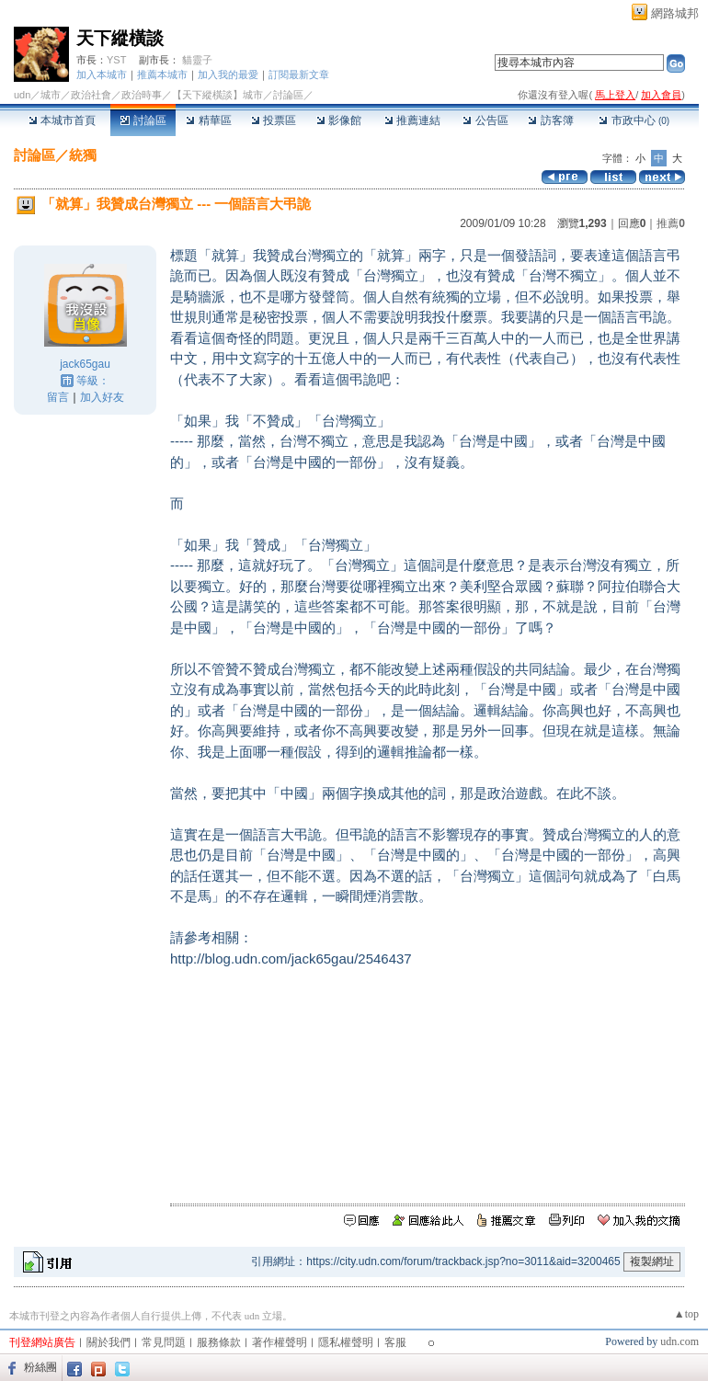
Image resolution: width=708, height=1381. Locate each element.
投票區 (273, 120)
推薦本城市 (162, 74)
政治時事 (141, 94)
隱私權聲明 (345, 1342)
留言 (58, 397)
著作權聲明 (279, 1342)
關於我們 (108, 1342)
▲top (686, 1313)
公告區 (485, 120)
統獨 (83, 155)
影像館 (338, 120)
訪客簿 (550, 120)
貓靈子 (197, 59)
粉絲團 (40, 1367)
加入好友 (102, 397)
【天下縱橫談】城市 (217, 94)
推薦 (671, 223)
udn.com (679, 1341)
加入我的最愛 (228, 74)
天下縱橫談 (120, 38)
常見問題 (164, 1342)
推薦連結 (412, 120)
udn (22, 94)
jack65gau (85, 364)
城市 (50, 94)
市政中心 (634, 120)
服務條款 (219, 1342)
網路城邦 (675, 13)
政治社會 (91, 94)
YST (116, 59)
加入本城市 (101, 74)
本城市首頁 (62, 120)
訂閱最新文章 (298, 74)
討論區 (143, 120)
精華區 (208, 120)
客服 (395, 1342)
